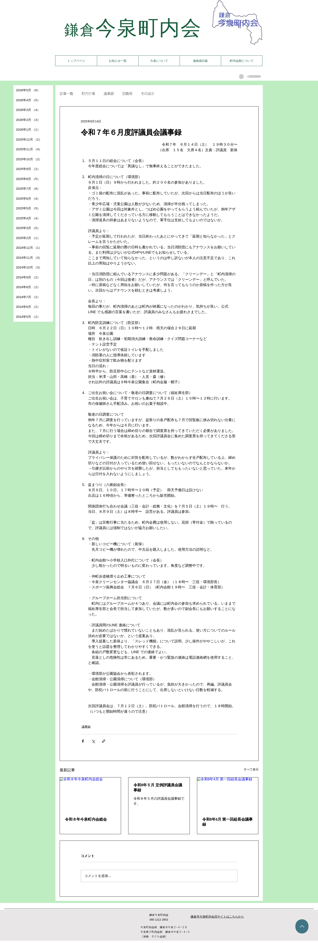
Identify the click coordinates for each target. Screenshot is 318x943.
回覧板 (127, 93)
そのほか (147, 93)
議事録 (109, 93)
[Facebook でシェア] (83, 741)
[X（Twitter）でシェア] (93, 741)
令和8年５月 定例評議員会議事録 (158, 787)
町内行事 (88, 93)
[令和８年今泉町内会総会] (90, 794)
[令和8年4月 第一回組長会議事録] (227, 794)
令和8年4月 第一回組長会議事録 (227, 822)
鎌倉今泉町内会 (158, 915)
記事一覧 (66, 93)
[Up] (301, 926)
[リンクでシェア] (104, 741)
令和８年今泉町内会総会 (86, 819)
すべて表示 (251, 769)
